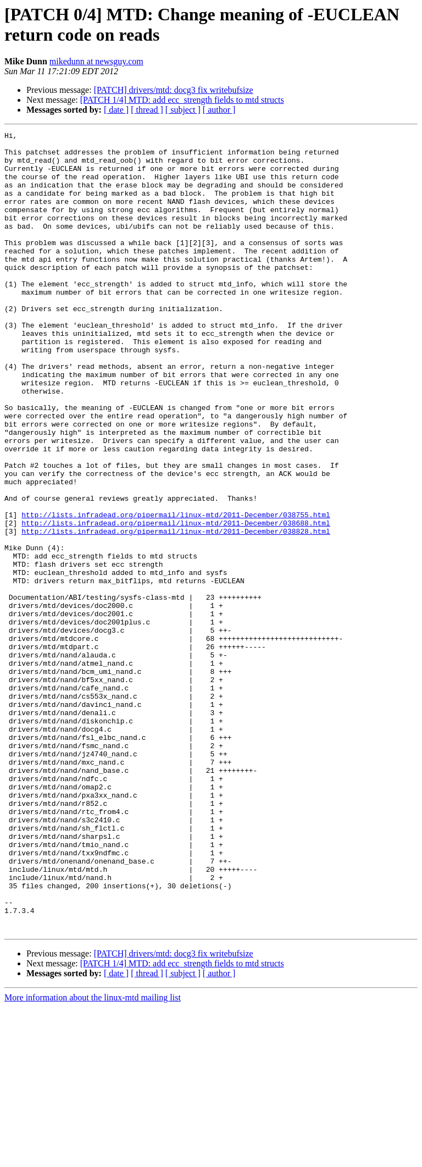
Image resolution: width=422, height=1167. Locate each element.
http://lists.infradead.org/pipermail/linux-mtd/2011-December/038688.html (175, 602)
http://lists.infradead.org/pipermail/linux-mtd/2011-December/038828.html (175, 612)
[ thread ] (147, 109)
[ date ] (116, 109)
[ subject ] (183, 109)
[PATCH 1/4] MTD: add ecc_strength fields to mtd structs (182, 99)
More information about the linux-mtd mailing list (92, 1157)
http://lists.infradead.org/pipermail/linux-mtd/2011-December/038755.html (175, 592)
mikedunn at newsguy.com (96, 61)
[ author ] (219, 109)
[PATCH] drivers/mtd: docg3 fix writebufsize (173, 90)
